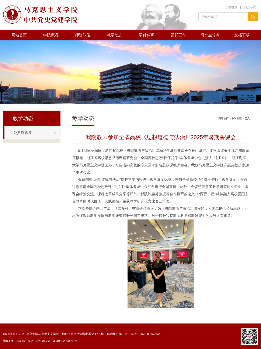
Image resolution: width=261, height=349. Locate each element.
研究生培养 (210, 35)
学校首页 (231, 7)
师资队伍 (82, 35)
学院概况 (51, 35)
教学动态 (114, 35)
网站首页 (19, 35)
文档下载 (242, 35)
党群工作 (178, 35)
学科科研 (146, 35)
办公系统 (250, 7)
